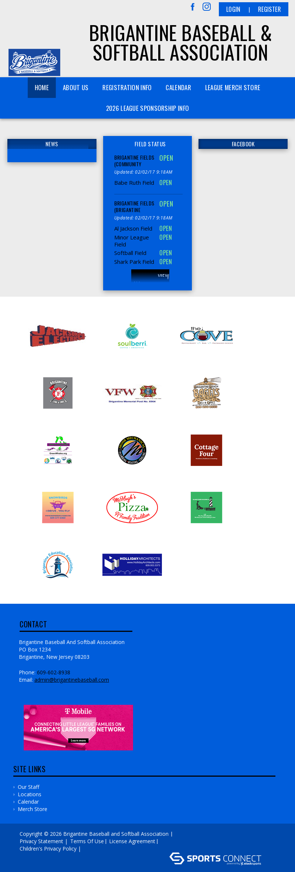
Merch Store (32, 809)
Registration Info (127, 87)
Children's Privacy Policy (48, 848)
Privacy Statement (41, 841)
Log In (93, 848)
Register (269, 9)
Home (42, 87)
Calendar (178, 87)
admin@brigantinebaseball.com (71, 679)
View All (151, 280)
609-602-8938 (53, 672)
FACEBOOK (243, 144)
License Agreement (132, 841)
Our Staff (28, 786)
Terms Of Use (87, 841)
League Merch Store (232, 87)
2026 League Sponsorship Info (147, 108)
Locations (29, 794)
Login (233, 9)
